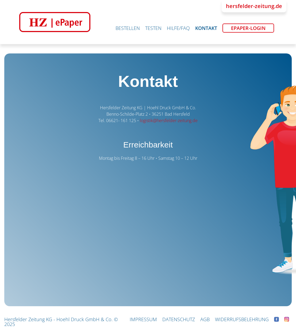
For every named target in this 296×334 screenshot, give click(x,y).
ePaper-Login (248, 28)
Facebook (276, 319)
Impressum (143, 319)
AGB (205, 319)
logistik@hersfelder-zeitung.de (169, 120)
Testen (153, 28)
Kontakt (206, 28)
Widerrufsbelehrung (242, 319)
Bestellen (128, 28)
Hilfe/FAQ (178, 28)
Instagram (286, 319)
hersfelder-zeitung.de (254, 6)
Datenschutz (178, 319)
